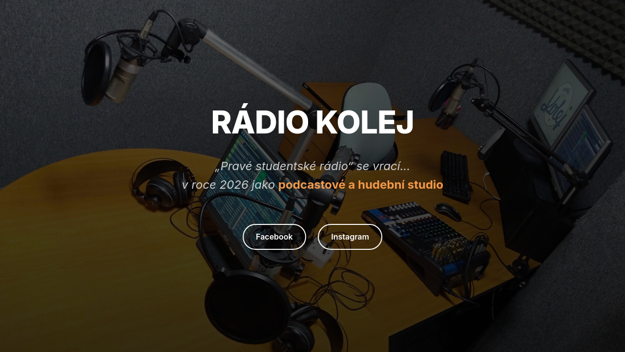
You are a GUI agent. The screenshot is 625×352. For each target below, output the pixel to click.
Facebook (274, 237)
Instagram (350, 237)
